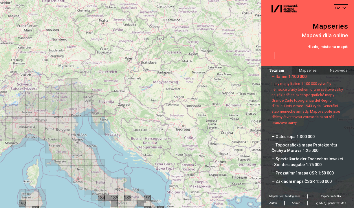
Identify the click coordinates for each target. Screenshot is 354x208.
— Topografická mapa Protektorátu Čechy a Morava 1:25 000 (304, 148)
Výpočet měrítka (331, 196)
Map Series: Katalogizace (284, 196)
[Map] (177, 104)
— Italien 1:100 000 (289, 76)
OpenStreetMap (336, 203)
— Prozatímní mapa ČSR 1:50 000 (303, 173)
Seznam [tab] (276, 70)
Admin (296, 203)
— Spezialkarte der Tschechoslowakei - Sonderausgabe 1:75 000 (307, 162)
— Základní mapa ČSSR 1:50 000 (302, 181)
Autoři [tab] (273, 203)
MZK (322, 203)
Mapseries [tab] (308, 70)
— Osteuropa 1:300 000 (293, 136)
